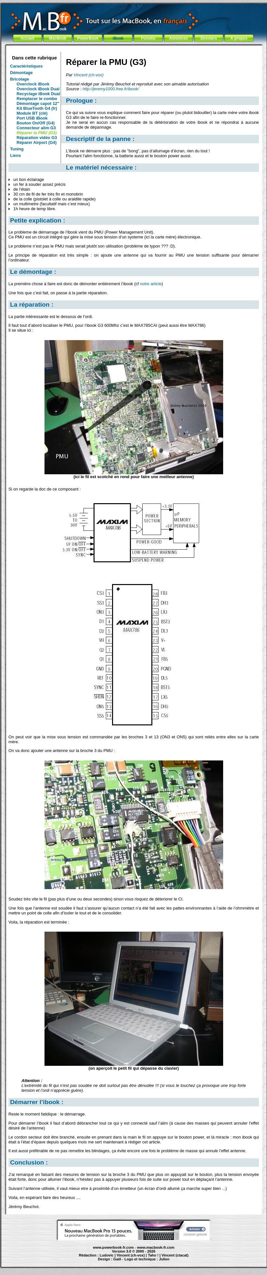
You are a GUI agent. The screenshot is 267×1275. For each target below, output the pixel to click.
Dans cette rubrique (34, 57)
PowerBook (87, 38)
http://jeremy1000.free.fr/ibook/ (111, 88)
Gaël (117, 1259)
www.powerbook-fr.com (113, 1247)
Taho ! (153, 1255)
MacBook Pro (110, 1262)
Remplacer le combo (37, 98)
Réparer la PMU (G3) (37, 132)
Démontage (21, 72)
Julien (164, 1259)
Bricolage (19, 79)
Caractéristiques (26, 66)
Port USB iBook (32, 118)
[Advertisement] (134, 49)
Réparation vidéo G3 (37, 137)
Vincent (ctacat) (174, 1255)
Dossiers (208, 38)
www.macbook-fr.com (155, 1247)
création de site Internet (179, 1262)
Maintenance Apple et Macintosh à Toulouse (145, 1262)
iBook (118, 38)
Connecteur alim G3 (36, 127)
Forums (148, 38)
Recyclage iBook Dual (38, 93)
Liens (15, 155)
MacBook (57, 38)
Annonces (178, 38)
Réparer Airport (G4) (37, 142)
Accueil (27, 38)
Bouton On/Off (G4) (36, 123)
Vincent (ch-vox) (88, 74)
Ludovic (107, 1255)
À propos (239, 38)
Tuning (17, 149)
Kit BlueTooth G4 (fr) (37, 108)
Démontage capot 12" (38, 103)
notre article (151, 283)
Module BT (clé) (32, 113)
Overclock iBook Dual (38, 88)
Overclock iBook (33, 84)
